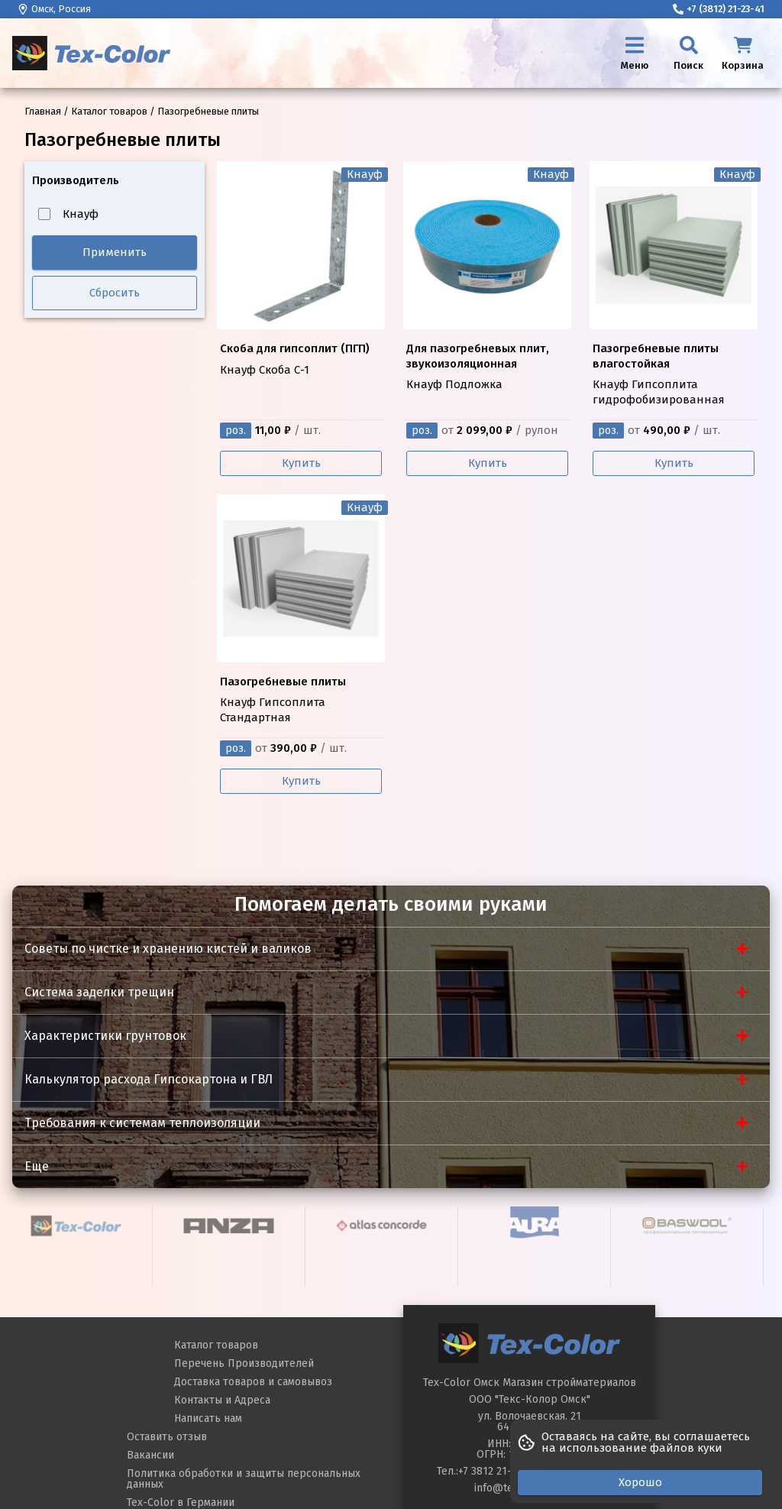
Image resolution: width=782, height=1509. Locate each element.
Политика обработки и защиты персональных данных (243, 1479)
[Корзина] (743, 53)
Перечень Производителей (244, 1363)
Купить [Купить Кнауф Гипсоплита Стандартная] (301, 781)
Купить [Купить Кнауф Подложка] (487, 463)
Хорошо (640, 1482)
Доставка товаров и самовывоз (253, 1381)
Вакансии (150, 1455)
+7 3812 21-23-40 (498, 1471)
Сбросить (114, 293)
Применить (114, 252)
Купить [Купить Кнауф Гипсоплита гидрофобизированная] (673, 463)
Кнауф (68, 214)
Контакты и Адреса (222, 1400)
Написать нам (208, 1418)
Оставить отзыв (167, 1436)
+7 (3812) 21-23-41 (718, 9)
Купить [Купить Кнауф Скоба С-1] (301, 463)
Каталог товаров (216, 1345)
